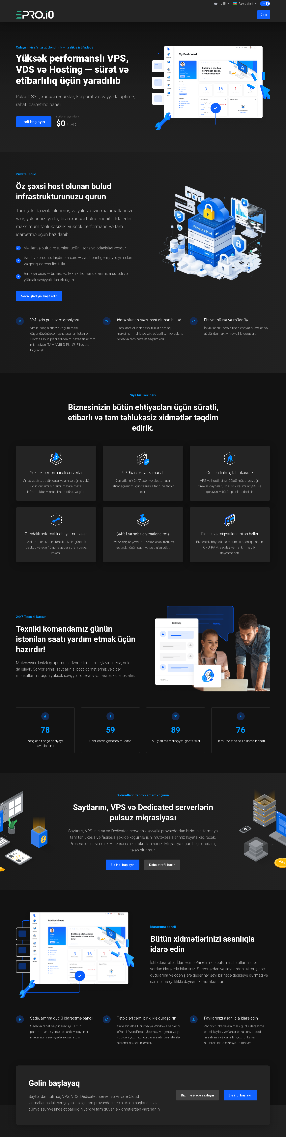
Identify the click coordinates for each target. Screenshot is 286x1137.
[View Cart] (215, 3)
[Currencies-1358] (225, 3)
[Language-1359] (245, 3)
